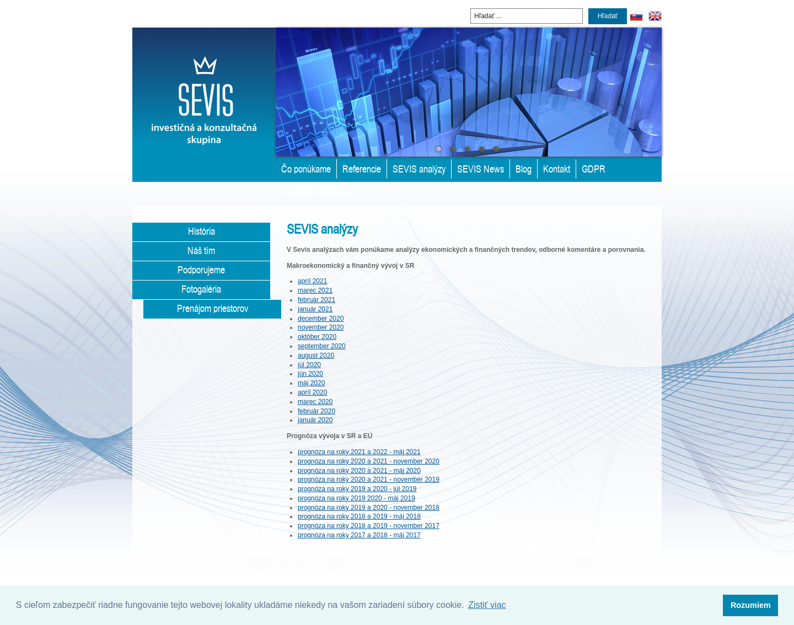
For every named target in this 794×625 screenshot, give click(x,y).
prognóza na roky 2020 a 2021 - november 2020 (368, 461)
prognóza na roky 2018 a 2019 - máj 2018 (359, 516)
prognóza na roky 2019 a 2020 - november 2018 (368, 507)
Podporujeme (201, 269)
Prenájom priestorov (316, 193)
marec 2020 (315, 402)
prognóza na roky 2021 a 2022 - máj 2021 (359, 452)
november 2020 (321, 327)
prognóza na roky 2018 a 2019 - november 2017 (368, 526)
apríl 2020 (312, 392)
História (201, 231)
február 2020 (316, 411)
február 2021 (316, 300)
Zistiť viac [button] (487, 605)
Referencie (361, 168)
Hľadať (608, 16)
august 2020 (316, 355)
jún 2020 (310, 374)
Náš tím (201, 250)
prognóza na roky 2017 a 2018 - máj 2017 (359, 535)
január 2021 (315, 309)
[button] (750, 606)
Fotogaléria (201, 289)
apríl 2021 (312, 281)
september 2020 (322, 346)
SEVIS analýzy (419, 168)
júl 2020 (309, 365)
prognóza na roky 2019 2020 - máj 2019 (356, 498)
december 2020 (321, 318)
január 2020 (315, 420)
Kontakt (556, 168)
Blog (524, 168)
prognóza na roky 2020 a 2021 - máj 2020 (359, 471)
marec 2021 (315, 290)
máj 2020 (311, 383)
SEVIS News (480, 168)
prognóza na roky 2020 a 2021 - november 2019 (368, 479)
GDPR (593, 168)
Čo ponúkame (306, 168)
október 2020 (317, 337)
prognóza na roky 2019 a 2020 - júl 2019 (357, 489)
